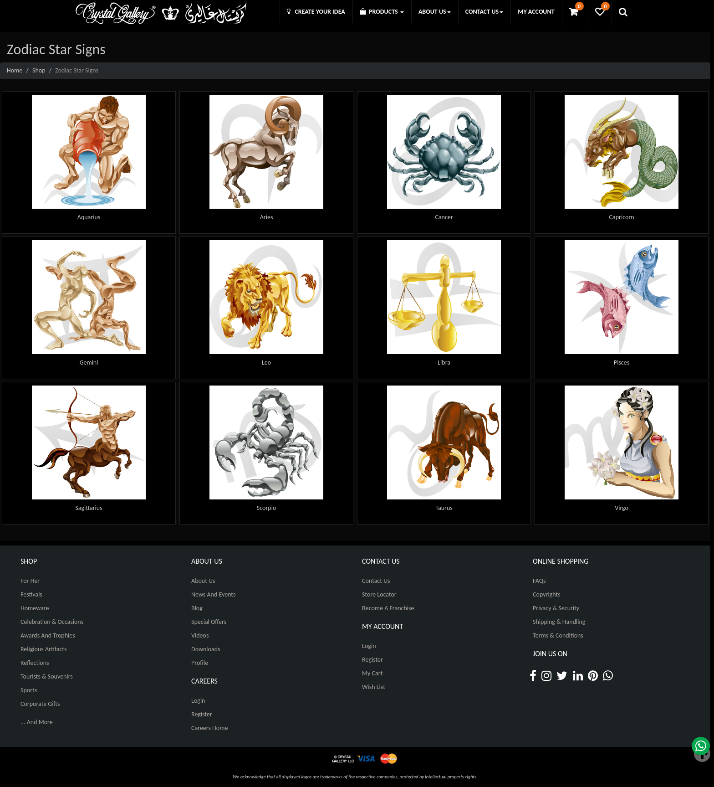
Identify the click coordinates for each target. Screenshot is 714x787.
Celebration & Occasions (51, 622)
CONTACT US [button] (484, 11)
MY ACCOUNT (536, 11)
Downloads (205, 649)
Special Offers (208, 622)
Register (201, 714)
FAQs (539, 581)
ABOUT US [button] (434, 11)
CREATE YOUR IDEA (316, 11)
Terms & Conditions (558, 635)
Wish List (373, 687)
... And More (36, 722)
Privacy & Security (556, 608)
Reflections (34, 663)
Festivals (31, 594)
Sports (28, 690)
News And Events (213, 594)
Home (14, 70)
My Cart (372, 673)
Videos (200, 635)
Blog (197, 608)
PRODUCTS (382, 11)
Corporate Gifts (40, 704)
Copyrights (547, 594)
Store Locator (379, 594)
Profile (199, 663)
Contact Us (376, 581)
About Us (203, 581)
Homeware (34, 608)
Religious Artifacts (43, 649)
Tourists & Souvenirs (46, 676)
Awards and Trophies (47, 635)
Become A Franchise (388, 608)
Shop (39, 70)
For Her (30, 581)
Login (198, 701)
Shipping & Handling (559, 622)
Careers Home (209, 728)
